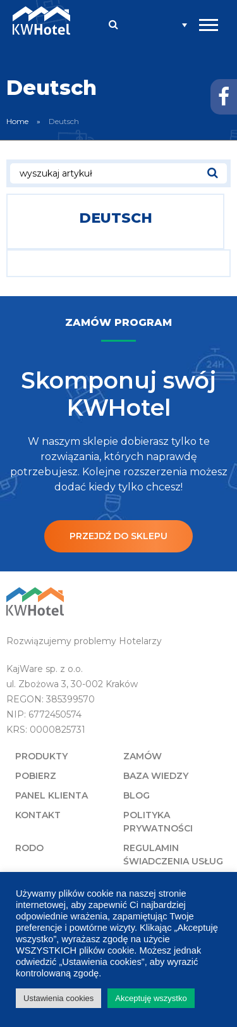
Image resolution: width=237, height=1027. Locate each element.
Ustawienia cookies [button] (58, 998)
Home (17, 121)
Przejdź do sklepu (118, 536)
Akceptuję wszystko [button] (150, 998)
